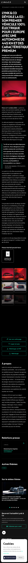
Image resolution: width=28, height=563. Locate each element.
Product (4, 467)
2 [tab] (11, 508)
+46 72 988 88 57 (8, 451)
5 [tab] (18, 508)
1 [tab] (9, 508)
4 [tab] (16, 508)
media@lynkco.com (8, 450)
